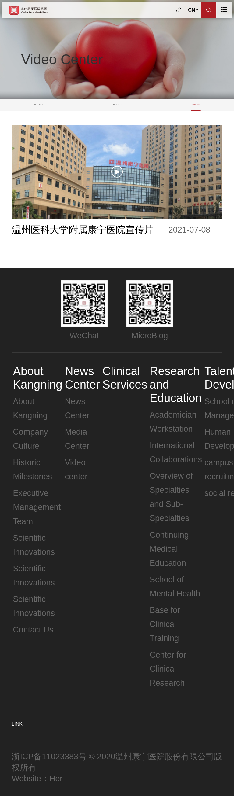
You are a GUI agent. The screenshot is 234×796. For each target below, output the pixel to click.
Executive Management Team (37, 507)
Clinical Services (124, 377)
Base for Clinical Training (165, 624)
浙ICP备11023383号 (49, 756)
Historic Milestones (32, 469)
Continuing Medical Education (169, 549)
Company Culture (30, 439)
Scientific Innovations (34, 545)
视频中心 (196, 104)
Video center (76, 469)
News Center (39, 105)
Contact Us (33, 629)
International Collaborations (176, 452)
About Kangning (37, 377)
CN (193, 10)
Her (55, 778)
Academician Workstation (173, 421)
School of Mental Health (175, 586)
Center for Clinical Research (168, 668)
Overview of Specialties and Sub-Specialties (171, 497)
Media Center (118, 105)
